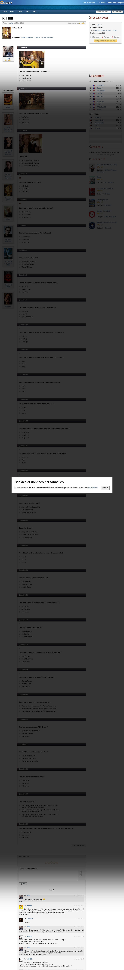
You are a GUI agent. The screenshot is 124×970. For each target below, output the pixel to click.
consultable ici (93, 488)
